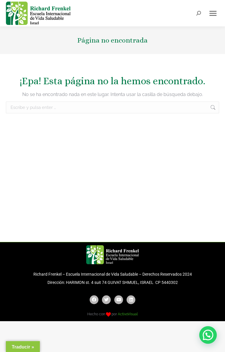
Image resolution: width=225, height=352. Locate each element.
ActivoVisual (128, 314)
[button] (208, 335)
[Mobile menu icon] (213, 13)
